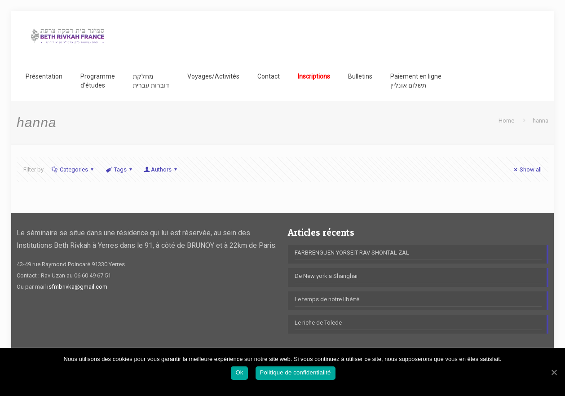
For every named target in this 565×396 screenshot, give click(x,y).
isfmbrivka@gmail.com (77, 286)
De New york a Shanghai (326, 276)
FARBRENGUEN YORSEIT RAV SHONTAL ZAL (352, 252)
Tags (119, 169)
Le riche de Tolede (318, 322)
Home (506, 120)
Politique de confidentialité (295, 372)
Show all (527, 169)
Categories (73, 169)
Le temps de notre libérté (327, 299)
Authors (161, 169)
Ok (239, 372)
